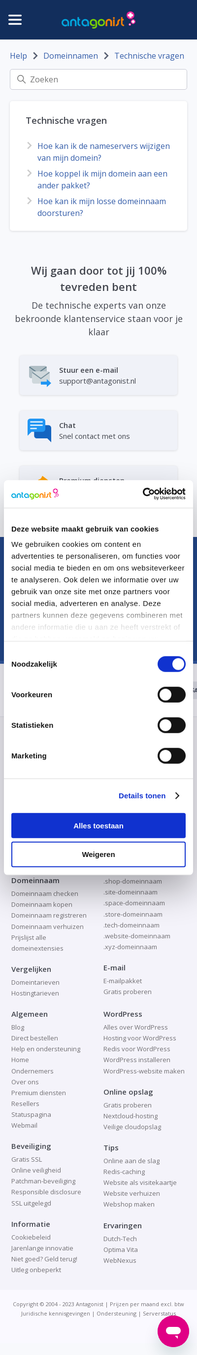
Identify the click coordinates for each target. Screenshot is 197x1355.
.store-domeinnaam (133, 914)
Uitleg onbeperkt (36, 1269)
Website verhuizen (131, 1193)
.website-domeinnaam (136, 935)
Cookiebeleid (31, 1237)
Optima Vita (120, 1249)
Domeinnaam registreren (49, 915)
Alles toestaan (98, 825)
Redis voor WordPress (136, 1048)
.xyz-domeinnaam (130, 946)
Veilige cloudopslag (132, 1126)
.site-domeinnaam (130, 892)
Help (18, 55)
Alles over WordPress (135, 1027)
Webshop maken (129, 1204)
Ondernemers (32, 1071)
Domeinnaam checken (44, 893)
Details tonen (142, 795)
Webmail (24, 1125)
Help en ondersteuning (45, 1048)
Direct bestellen (34, 1038)
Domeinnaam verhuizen (47, 926)
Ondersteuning (116, 1313)
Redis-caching (124, 1171)
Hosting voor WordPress (139, 1038)
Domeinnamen (70, 55)
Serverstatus (159, 1313)
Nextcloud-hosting (130, 1115)
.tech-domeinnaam (131, 925)
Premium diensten (38, 1092)
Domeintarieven (35, 982)
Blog (17, 1027)
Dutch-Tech (120, 1238)
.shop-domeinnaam (132, 881)
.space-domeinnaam (134, 902)
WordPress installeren (136, 1059)
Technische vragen (149, 55)
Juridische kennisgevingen (55, 1313)
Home (20, 1059)
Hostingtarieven (35, 993)
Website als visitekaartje (140, 1182)
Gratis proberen (127, 991)
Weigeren (98, 854)
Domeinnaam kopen (41, 904)
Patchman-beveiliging (43, 1181)
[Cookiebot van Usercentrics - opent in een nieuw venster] (142, 494)
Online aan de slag (131, 1160)
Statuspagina (31, 1114)
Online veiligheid (36, 1170)
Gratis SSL (26, 1159)
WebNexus (119, 1260)
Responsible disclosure (46, 1191)
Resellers (25, 1103)
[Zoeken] (98, 79)
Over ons (25, 1081)
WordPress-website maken (144, 1071)
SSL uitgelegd (31, 1203)
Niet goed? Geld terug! (44, 1258)
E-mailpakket (122, 980)
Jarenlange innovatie (42, 1248)
